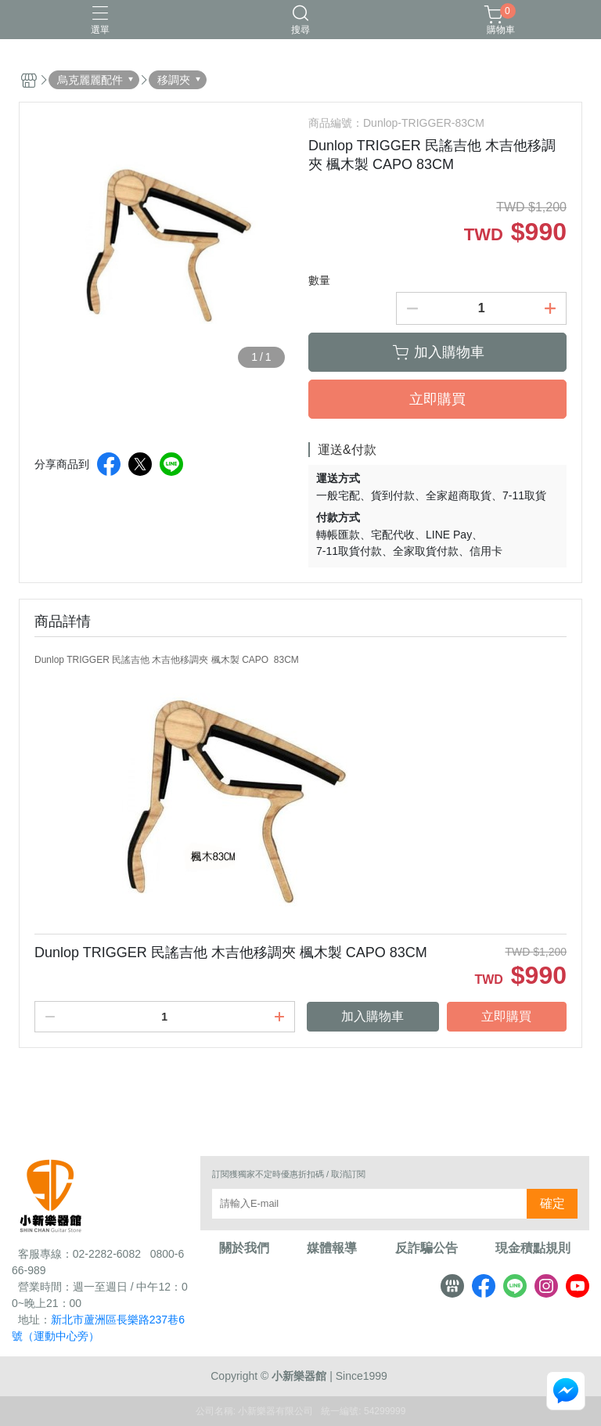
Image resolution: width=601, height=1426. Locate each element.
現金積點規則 (532, 1248)
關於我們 (244, 1248)
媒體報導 (332, 1248)
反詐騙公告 (426, 1248)
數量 (319, 280)
